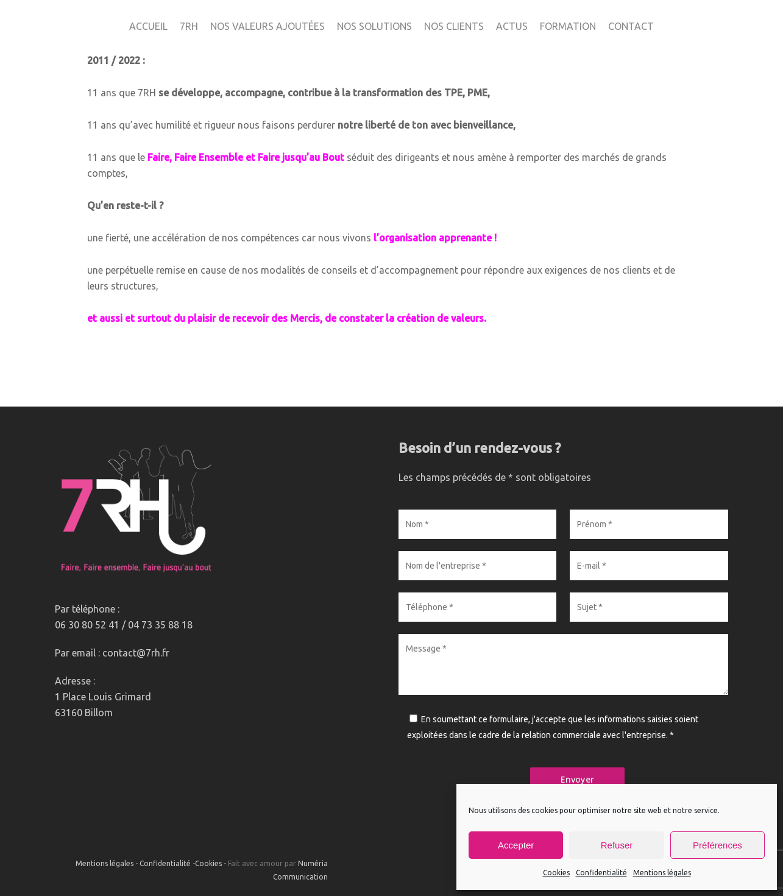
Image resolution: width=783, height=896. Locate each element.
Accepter (516, 845)
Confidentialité (601, 872)
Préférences (717, 845)
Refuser (617, 845)
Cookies (556, 872)
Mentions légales (662, 872)
